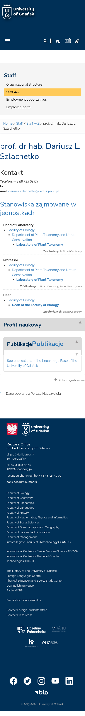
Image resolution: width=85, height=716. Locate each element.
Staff (10, 75)
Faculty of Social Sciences (23, 522)
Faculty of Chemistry (20, 497)
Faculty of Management (22, 537)
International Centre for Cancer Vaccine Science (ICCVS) (42, 551)
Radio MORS (15, 590)
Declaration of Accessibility (24, 600)
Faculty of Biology (21, 230)
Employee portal (18, 107)
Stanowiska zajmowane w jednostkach (38, 208)
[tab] (42, 324)
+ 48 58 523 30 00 (50, 475)
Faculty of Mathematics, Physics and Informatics (37, 517)
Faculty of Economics (20, 502)
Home (7, 123)
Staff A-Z (13, 92)
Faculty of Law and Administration (28, 532)
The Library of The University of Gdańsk (32, 570)
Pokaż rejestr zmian (69, 380)
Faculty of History (18, 512)
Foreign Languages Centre (24, 575)
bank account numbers (22, 482)
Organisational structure (24, 84)
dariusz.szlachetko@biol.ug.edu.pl (33, 191)
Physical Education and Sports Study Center (35, 580)
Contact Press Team (19, 615)
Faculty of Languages (20, 507)
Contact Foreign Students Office (27, 610)
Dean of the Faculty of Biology (35, 305)
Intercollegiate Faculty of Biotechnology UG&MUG (39, 542)
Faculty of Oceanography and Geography (33, 527)
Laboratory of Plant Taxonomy (39, 245)
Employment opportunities (26, 100)
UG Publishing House (20, 585)
